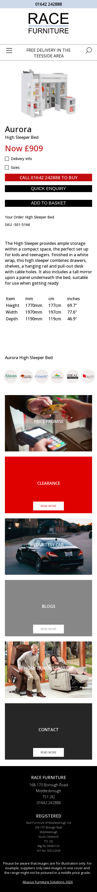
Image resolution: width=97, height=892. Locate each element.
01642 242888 (48, 4)
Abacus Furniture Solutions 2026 (48, 882)
